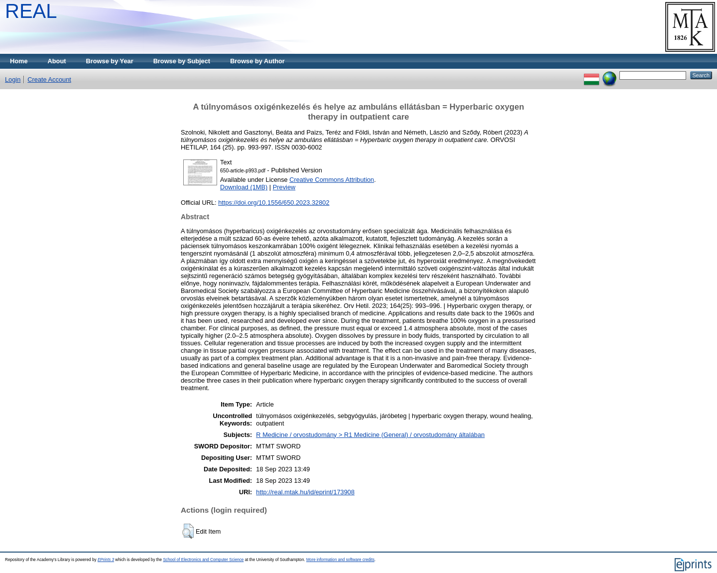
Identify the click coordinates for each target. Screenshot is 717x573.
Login (12, 79)
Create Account (49, 79)
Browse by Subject (182, 61)
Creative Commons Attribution (331, 179)
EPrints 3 (106, 560)
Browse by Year (109, 61)
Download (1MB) (243, 187)
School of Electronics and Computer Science (203, 560)
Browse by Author (257, 61)
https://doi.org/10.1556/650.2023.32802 (273, 202)
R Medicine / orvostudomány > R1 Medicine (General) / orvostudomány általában (370, 434)
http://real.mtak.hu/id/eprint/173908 (305, 492)
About (57, 61)
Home (19, 61)
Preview (284, 187)
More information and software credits (340, 560)
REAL (31, 11)
